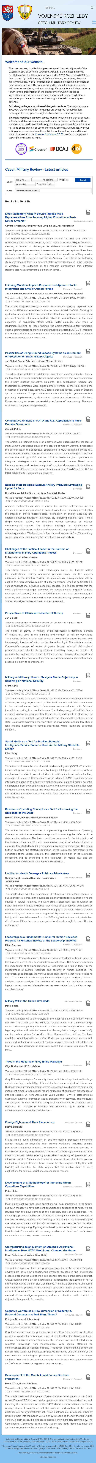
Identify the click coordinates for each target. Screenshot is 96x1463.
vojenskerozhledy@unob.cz (81, 1441)
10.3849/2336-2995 (82, 1448)
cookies (52, 1457)
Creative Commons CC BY (49, 134)
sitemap (43, 1457)
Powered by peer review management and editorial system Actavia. (48, 1453)
